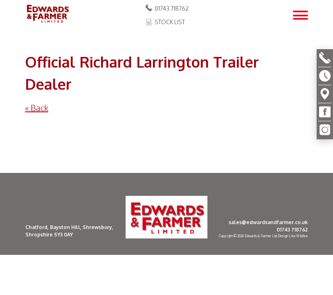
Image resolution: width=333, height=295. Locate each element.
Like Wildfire (298, 236)
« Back (36, 107)
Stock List (170, 21)
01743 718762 (172, 8)
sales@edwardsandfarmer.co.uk (268, 222)
